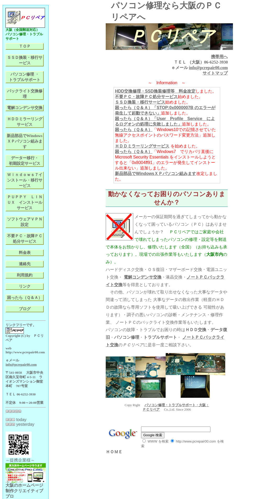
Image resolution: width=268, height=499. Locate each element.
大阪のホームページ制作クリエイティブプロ (25, 488)
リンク (25, 286)
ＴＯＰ (25, 46)
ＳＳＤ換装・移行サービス (140, 102)
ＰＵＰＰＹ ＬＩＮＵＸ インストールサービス (24, 202)
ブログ (25, 309)
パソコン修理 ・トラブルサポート (24, 77)
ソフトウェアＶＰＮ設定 (24, 222)
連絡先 (25, 264)
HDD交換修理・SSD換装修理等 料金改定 (155, 91)
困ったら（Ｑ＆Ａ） (133, 129)
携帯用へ (219, 56)
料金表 (25, 252)
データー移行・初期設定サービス (24, 161)
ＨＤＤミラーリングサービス (142, 146)
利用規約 (24, 275)
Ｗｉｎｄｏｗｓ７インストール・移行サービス (24, 180)
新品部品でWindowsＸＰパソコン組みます (155, 173)
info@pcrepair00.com (208, 67)
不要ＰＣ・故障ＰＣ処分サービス (146, 96)
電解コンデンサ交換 (142, 277)
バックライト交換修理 (24, 94)
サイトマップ (215, 73)
